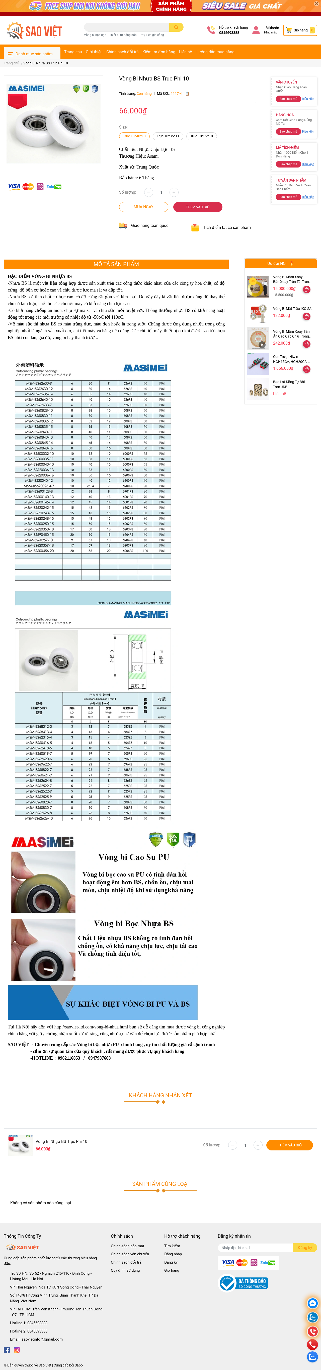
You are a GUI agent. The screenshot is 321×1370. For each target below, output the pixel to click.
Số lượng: (127, 192)
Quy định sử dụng (125, 1270)
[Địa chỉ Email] (267, 1247)
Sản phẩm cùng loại (160, 1184)
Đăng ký (171, 1262)
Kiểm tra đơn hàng (158, 52)
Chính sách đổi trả (122, 52)
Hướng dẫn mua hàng (215, 52)
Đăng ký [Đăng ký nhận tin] (305, 1247)
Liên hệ (185, 52)
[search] (176, 27)
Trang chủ (73, 52)
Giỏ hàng (171, 1270)
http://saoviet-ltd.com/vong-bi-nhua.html (91, 1026)
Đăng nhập (270, 32)
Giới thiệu (94, 52)
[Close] (316, 3)
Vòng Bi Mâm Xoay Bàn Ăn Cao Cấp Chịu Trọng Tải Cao (291, 336)
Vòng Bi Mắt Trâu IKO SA (292, 309)
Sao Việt (45, 1365)
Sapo (79, 1365)
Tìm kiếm (172, 1246)
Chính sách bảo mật (127, 1246)
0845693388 (229, 33)
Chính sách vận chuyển (130, 1254)
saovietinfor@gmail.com (42, 1339)
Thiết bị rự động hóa (123, 35)
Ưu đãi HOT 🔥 (280, 263)
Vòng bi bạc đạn (95, 35)
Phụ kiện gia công (152, 35)
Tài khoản (271, 28)
